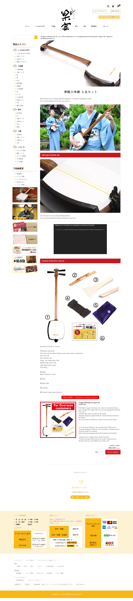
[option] (58, 420)
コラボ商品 (20, 161)
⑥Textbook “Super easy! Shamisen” (51, 392)
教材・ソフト (20, 153)
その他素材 (20, 89)
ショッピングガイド (97, 11)
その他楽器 (20, 159)
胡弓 (77, 27)
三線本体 (19, 134)
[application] (80, 239)
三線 (86, 27)
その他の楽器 (49, 566)
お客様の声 (17, 584)
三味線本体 (20, 69)
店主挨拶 (49, 573)
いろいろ (107, 27)
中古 (18, 80)
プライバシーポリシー (34, 580)
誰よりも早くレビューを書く (80, 497)
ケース (19, 94)
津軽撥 (19, 86)
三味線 (55, 27)
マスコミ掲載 (59, 573)
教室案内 (95, 27)
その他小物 (20, 97)
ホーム (29, 27)
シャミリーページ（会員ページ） (106, 17)
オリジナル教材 (21, 156)
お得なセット (20, 59)
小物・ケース (20, 56)
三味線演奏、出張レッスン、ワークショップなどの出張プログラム (53, 584)
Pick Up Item (60, 566)
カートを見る (30, 560)
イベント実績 (20, 185)
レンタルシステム (22, 179)
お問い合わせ (113, 11)
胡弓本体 (19, 113)
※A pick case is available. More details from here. (94, 437)
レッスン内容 (20, 176)
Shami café (40, 573)
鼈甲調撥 (19, 83)
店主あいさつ (20, 182)
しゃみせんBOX (41, 27)
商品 (15, 563)
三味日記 (27, 584)
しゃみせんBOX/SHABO (23, 53)
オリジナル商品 (21, 150)
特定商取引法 (20, 580)
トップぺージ (18, 560)
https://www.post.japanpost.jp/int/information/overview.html (98, 433)
